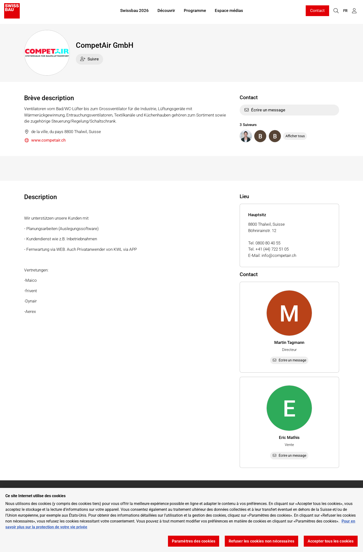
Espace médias (229, 11)
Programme (195, 11)
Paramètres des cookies (194, 541)
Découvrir (166, 11)
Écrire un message (264, 109)
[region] (181, 520)
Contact (317, 11)
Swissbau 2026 (134, 11)
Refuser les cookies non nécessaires (261, 541)
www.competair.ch (45, 140)
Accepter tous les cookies (331, 541)
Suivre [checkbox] (89, 59)
